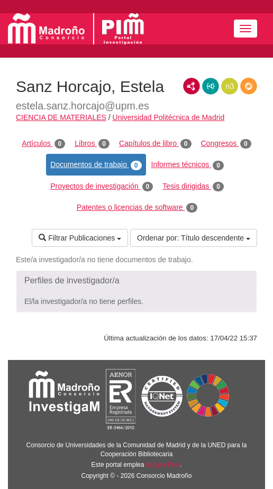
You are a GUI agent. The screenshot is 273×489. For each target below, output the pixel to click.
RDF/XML (191, 86)
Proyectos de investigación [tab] (101, 186)
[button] (136, 281)
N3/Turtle (229, 86)
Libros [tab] (92, 144)
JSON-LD (210, 86)
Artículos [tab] (43, 144)
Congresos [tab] (226, 144)
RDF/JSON (248, 86)
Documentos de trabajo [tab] (95, 165)
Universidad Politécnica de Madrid (169, 117)
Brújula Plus (163, 464)
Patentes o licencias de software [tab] (137, 208)
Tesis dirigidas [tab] (193, 186)
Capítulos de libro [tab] (155, 144)
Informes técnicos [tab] (187, 165)
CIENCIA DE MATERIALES (61, 117)
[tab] (136, 281)
